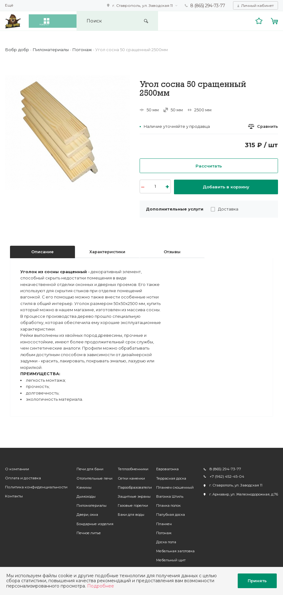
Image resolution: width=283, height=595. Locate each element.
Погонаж (161, 530)
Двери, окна (84, 512)
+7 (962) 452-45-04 (225, 474)
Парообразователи (132, 485)
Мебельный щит (168, 557)
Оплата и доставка (22, 476)
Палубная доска (167, 512)
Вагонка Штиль (167, 494)
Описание (42, 249)
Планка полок (165, 503)
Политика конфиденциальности (33, 485)
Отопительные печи (92, 476)
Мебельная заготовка (172, 548)
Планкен (161, 521)
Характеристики (107, 249)
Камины (81, 485)
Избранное (259, 20)
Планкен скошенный (172, 485)
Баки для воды (128, 512)
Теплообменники (130, 467)
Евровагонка (164, 467)
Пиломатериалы (89, 503)
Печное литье (86, 530)
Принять (257, 580)
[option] (67, 132)
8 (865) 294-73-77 (208, 5)
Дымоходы (83, 494)
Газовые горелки (130, 503)
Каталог (57, 20)
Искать (179, 20)
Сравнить (267, 126)
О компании (16, 467)
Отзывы (172, 249)
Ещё (9, 5)
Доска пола (163, 539)
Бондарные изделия (92, 521)
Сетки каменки (128, 476)
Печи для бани (87, 467)
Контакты (13, 494)
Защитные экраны (131, 494)
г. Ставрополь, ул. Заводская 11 (143, 5)
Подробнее (100, 586)
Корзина (274, 20)
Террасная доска (168, 476)
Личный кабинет (257, 5)
